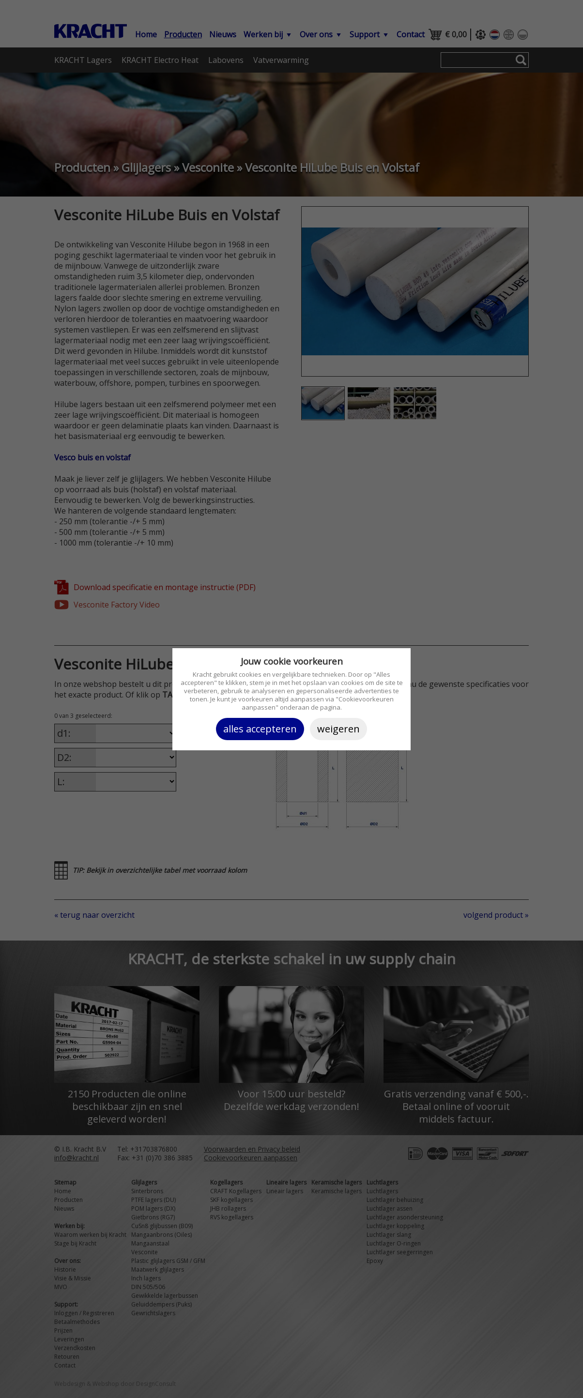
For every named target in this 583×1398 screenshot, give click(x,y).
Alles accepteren (260, 728)
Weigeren (338, 728)
